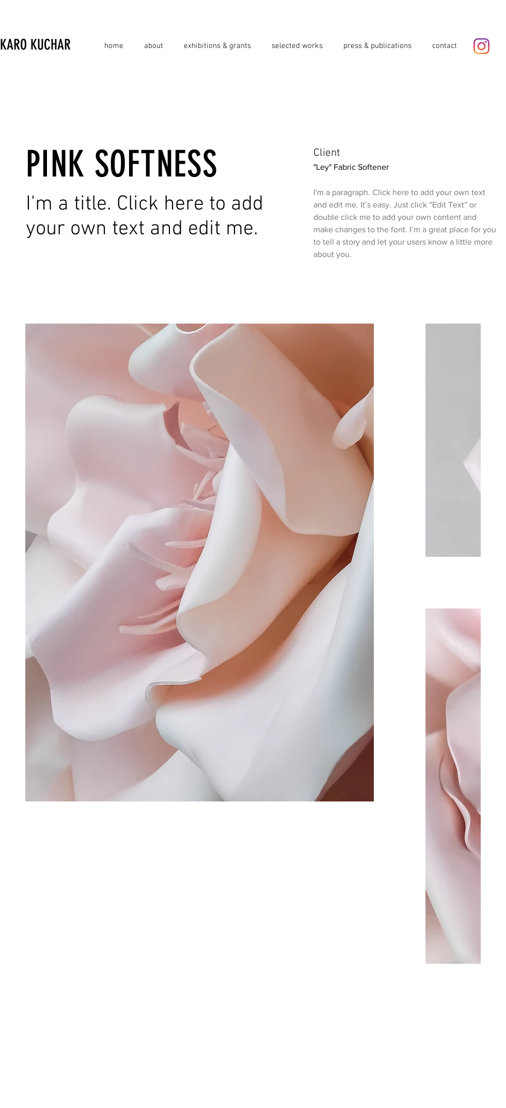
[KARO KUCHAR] (50, 44)
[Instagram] (481, 46)
